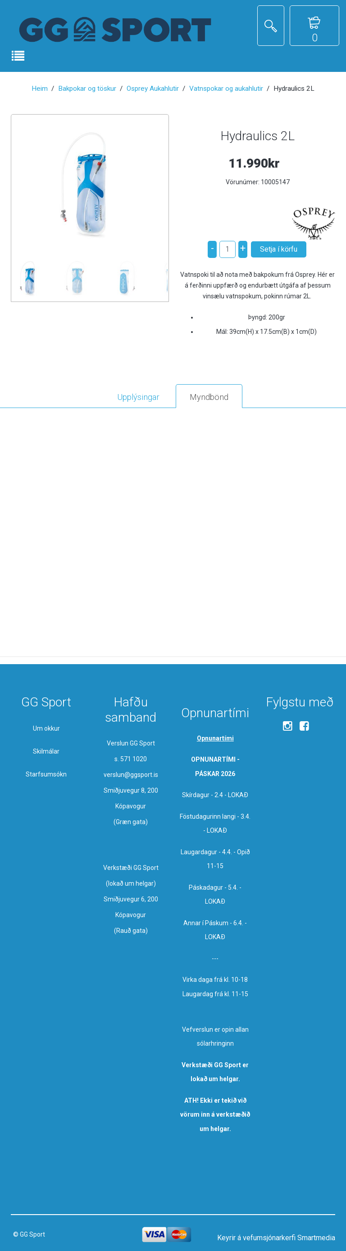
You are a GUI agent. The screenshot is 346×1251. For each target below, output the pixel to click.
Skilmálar (46, 751)
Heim (40, 88)
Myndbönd (209, 397)
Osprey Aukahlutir (153, 88)
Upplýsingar (138, 397)
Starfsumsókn (46, 774)
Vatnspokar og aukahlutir (226, 88)
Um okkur (46, 728)
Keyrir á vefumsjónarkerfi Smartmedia (276, 1237)
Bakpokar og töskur (87, 88)
